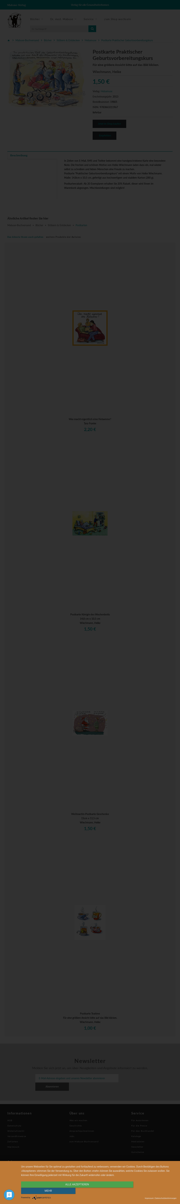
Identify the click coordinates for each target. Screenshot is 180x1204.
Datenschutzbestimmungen (165, 1198)
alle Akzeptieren (75, 1191)
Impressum (149, 1198)
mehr (153, 1191)
